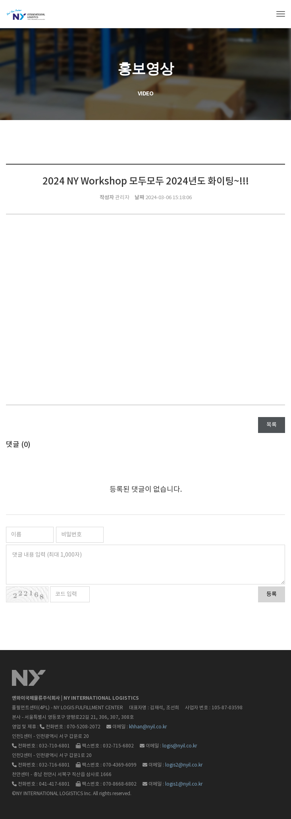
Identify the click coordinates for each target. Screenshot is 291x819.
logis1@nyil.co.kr (183, 784)
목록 (271, 425)
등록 (271, 594)
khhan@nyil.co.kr (148, 727)
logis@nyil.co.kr (179, 746)
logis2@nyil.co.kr (183, 765)
